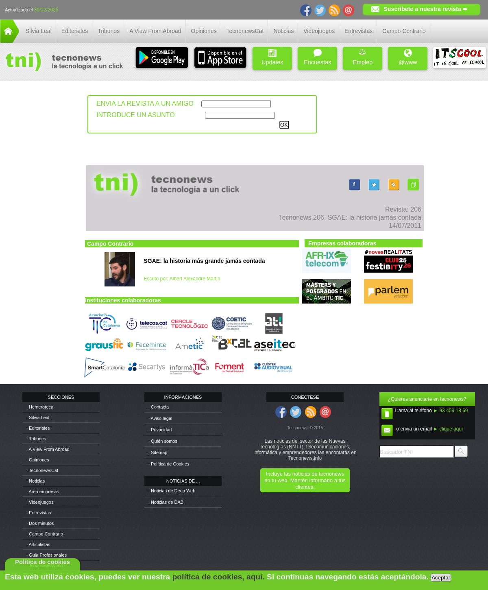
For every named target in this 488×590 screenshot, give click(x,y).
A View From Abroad (155, 31)
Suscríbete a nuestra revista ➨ (425, 9)
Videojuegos (319, 31)
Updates (272, 57)
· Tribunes (36, 438)
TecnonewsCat (245, 31)
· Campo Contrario (44, 533)
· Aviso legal (160, 418)
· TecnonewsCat (42, 470)
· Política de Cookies (168, 463)
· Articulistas (38, 544)
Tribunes (109, 31)
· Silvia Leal (37, 417)
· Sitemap (157, 452)
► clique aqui (448, 429)
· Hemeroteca (39, 406)
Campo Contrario (404, 31)
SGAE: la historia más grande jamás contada (204, 261)
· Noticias (35, 481)
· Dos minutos (40, 523)
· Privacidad (160, 429)
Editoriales (74, 31)
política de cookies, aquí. (218, 577)
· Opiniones (37, 459)
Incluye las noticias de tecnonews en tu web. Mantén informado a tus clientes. (304, 480)
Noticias (283, 31)
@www (408, 57)
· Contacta (158, 406)
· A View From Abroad (48, 449)
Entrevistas (358, 31)
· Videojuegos (39, 502)
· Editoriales (38, 428)
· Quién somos (162, 441)
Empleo (362, 57)
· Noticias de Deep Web (171, 490)
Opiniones (204, 31)
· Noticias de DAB (165, 502)
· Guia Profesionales (46, 555)
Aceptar (440, 578)
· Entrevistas (38, 512)
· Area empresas (42, 491)
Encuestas (317, 57)
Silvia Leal (39, 31)
